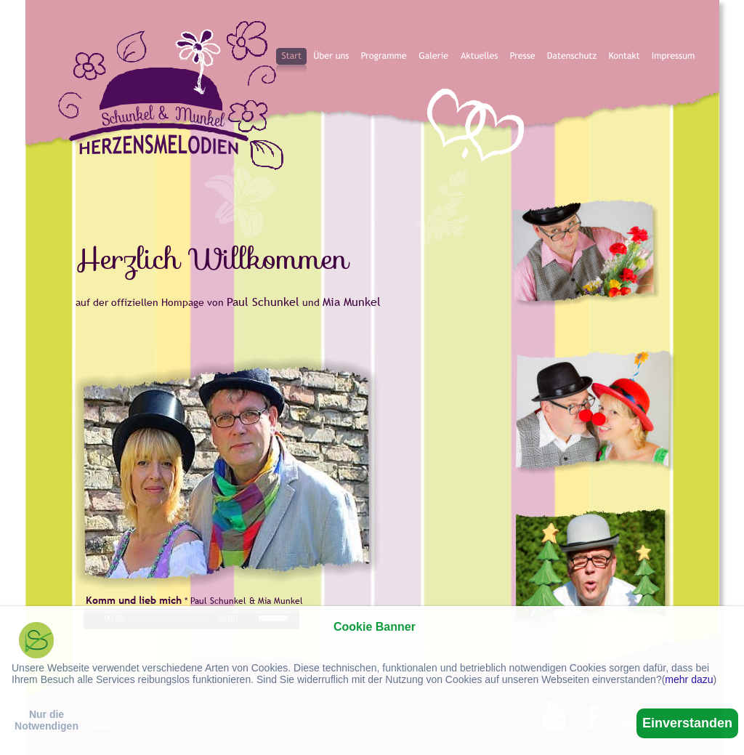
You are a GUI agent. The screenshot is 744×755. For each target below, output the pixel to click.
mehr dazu (689, 679)
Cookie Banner (374, 627)
